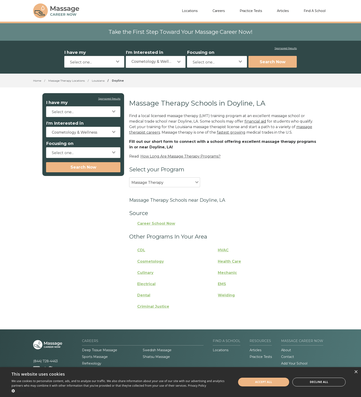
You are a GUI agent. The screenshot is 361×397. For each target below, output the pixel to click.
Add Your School (294, 363)
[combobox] (94, 61)
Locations (190, 11)
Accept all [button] (263, 382)
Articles (283, 11)
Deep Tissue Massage (99, 350)
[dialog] (180, 382)
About (286, 350)
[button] (121, 391)
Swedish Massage (157, 350)
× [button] (356, 372)
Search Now (272, 61)
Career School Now (156, 223)
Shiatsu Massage (156, 357)
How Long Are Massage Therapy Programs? (180, 156)
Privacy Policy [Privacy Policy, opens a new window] (197, 386)
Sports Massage (95, 357)
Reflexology (91, 363)
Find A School (315, 11)
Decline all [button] (319, 382)
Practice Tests (251, 11)
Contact (287, 357)
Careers (219, 11)
